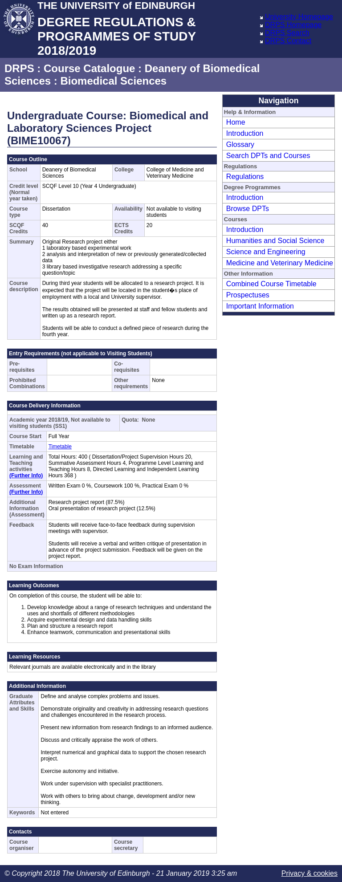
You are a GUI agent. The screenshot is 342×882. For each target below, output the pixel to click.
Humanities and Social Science (275, 240)
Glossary (240, 144)
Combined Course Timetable (271, 284)
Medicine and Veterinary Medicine (279, 263)
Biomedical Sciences (113, 81)
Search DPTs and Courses (268, 155)
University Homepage (299, 16)
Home (235, 122)
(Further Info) (26, 475)
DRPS (19, 68)
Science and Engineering (265, 252)
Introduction (245, 133)
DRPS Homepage (293, 24)
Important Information (260, 306)
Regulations (245, 176)
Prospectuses (247, 295)
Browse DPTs (247, 208)
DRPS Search (287, 33)
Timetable (60, 446)
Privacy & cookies (309, 873)
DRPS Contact (288, 41)
